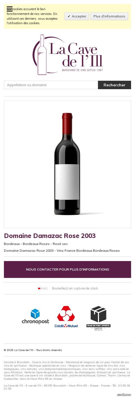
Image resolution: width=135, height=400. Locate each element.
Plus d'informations (109, 16)
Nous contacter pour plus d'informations (67, 269)
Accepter (79, 16)
